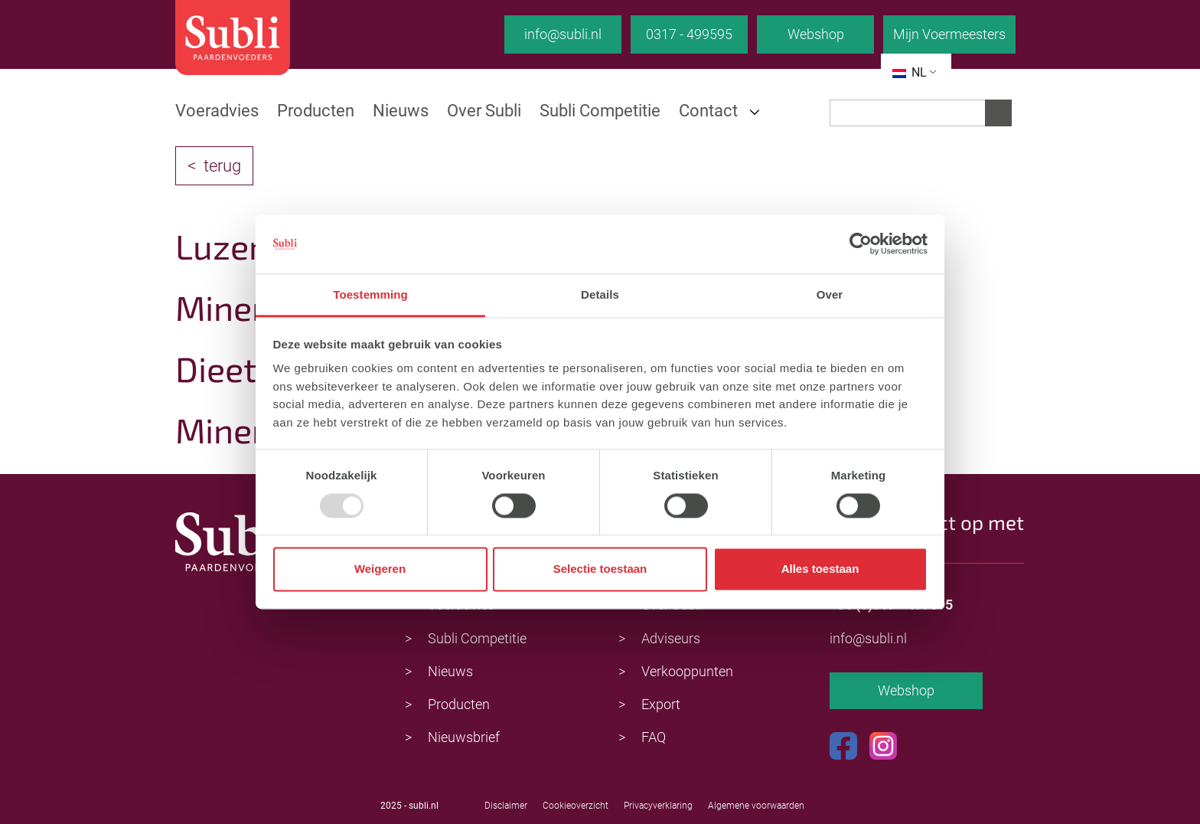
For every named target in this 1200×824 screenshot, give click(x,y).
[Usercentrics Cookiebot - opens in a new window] (861, 244)
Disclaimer (505, 805)
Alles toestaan (820, 569)
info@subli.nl (563, 34)
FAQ (653, 737)
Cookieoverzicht (575, 805)
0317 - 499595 (689, 34)
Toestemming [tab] (370, 294)
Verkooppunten (687, 671)
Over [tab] (830, 294)
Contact (708, 110)
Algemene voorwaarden (756, 805)
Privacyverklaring (658, 805)
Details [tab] (600, 294)
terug (222, 165)
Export (660, 704)
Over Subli (484, 110)
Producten (315, 110)
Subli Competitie (600, 110)
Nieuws (401, 110)
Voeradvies (217, 110)
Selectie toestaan (600, 569)
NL (909, 72)
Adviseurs (670, 638)
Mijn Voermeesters (949, 34)
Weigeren (380, 569)
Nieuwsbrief (464, 737)
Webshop (816, 34)
